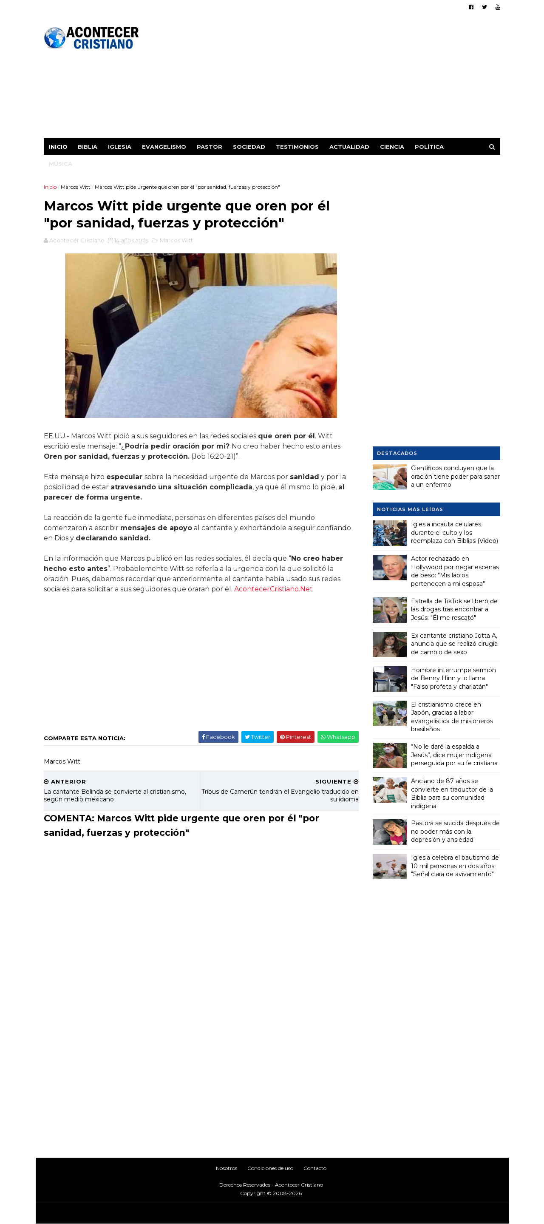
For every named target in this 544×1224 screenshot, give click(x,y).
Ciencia (392, 146)
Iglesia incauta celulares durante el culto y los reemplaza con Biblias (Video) (454, 532)
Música (61, 163)
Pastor (210, 146)
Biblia (88, 146)
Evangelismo (164, 146)
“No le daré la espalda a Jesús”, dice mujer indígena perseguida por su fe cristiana (454, 755)
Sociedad (249, 146)
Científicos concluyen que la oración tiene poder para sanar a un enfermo (455, 476)
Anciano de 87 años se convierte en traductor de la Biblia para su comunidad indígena (452, 793)
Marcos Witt (76, 187)
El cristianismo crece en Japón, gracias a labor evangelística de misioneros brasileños (452, 716)
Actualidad (350, 146)
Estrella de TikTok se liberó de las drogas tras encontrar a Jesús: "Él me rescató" (454, 609)
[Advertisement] (345, 78)
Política (429, 146)
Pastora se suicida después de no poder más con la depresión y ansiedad (455, 831)
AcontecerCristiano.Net (274, 590)
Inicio (58, 146)
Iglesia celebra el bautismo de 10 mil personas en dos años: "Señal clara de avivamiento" (455, 866)
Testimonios (297, 146)
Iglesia (120, 146)
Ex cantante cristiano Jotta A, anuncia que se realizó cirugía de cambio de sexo (454, 643)
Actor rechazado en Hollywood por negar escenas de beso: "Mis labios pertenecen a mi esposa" (455, 571)
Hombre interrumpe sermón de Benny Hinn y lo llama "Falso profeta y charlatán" (453, 678)
